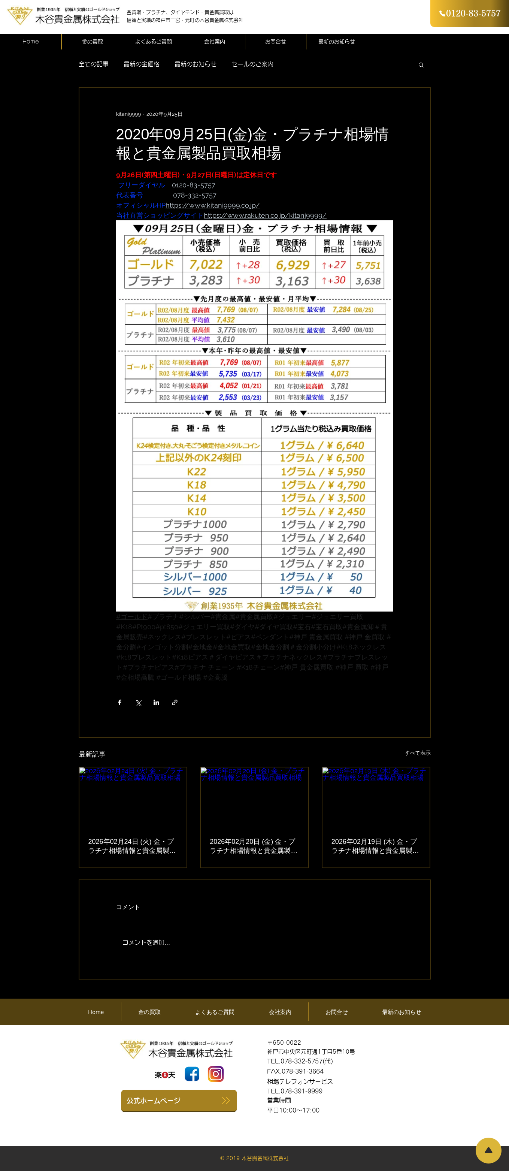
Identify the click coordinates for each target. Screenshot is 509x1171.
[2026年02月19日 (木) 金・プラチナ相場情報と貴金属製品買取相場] (376, 797)
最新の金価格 (142, 64)
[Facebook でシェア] (119, 702)
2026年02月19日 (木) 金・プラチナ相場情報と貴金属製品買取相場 (375, 846)
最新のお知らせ (195, 64)
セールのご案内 (252, 64)
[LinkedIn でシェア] (156, 702)
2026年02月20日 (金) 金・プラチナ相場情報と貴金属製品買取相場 (253, 846)
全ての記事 (94, 64)
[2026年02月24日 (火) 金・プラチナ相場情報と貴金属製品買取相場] (133, 797)
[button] (421, 64)
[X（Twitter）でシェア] (138, 702)
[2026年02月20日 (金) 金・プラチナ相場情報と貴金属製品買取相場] (254, 797)
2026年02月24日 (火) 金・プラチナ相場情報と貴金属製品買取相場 (132, 846)
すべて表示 (418, 753)
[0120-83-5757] (469, 13)
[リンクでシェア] (174, 702)
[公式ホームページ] (179, 1101)
